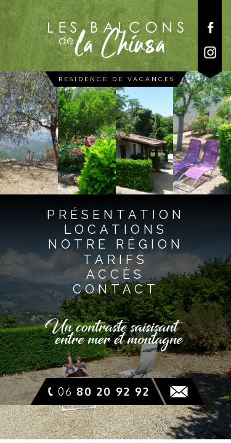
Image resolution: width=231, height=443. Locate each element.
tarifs (115, 259)
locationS (116, 229)
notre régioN (116, 244)
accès (115, 274)
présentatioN (116, 214)
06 (104, 391)
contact (116, 289)
